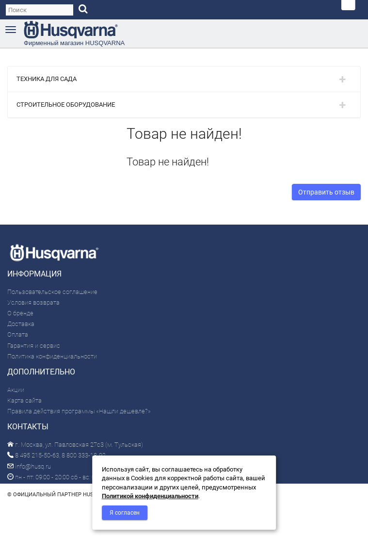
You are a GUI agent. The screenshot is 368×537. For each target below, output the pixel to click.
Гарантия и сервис (33, 345)
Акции (15, 389)
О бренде (20, 313)
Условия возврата (33, 302)
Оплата (17, 334)
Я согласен (125, 512)
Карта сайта (24, 400)
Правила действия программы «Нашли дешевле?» (79, 411)
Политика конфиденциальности (52, 356)
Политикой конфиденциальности (150, 496)
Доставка (20, 323)
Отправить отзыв (326, 192)
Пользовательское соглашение (52, 291)
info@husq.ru (29, 466)
